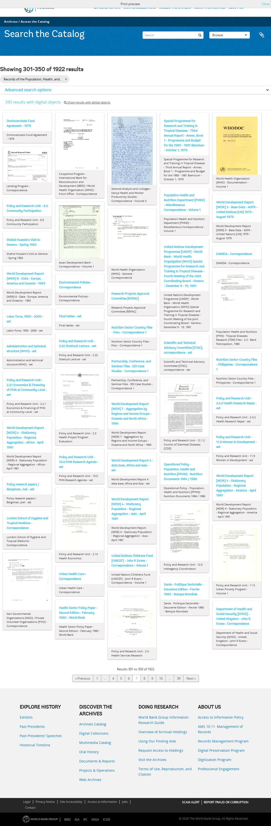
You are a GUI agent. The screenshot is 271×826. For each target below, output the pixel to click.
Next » (191, 678)
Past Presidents (32, 726)
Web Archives (90, 779)
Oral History (89, 752)
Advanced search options (28, 90)
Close (266, 4)
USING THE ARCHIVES (209, 7)
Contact (30, 808)
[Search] (173, 35)
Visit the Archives (152, 759)
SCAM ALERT (191, 802)
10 (161, 678)
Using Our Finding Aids (157, 741)
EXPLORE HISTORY (107, 7)
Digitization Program (214, 759)
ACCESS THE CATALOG (175, 7)
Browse (229, 35)
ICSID (106, 819)
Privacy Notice (45, 802)
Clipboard (262, 35)
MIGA (95, 819)
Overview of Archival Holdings (162, 732)
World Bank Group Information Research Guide (163, 720)
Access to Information (102, 802)
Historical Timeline (35, 745)
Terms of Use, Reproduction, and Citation (165, 772)
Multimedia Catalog (95, 742)
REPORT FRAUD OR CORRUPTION (226, 802)
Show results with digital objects (87, 102)
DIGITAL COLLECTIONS (140, 7)
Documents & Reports (97, 761)
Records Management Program (223, 741)
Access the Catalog (35, 21)
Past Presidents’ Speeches (41, 735)
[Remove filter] (66, 79)
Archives (11, 21)
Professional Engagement (218, 769)
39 (178, 678)
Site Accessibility (71, 802)
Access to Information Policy (220, 717)
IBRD (67, 819)
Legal (26, 802)
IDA (77, 819)
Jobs (125, 802)
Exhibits (26, 717)
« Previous (82, 678)
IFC (85, 819)
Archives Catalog (92, 724)
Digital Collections (93, 733)
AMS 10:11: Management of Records (220, 729)
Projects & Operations (97, 770)
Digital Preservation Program (221, 750)
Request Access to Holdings (160, 750)
